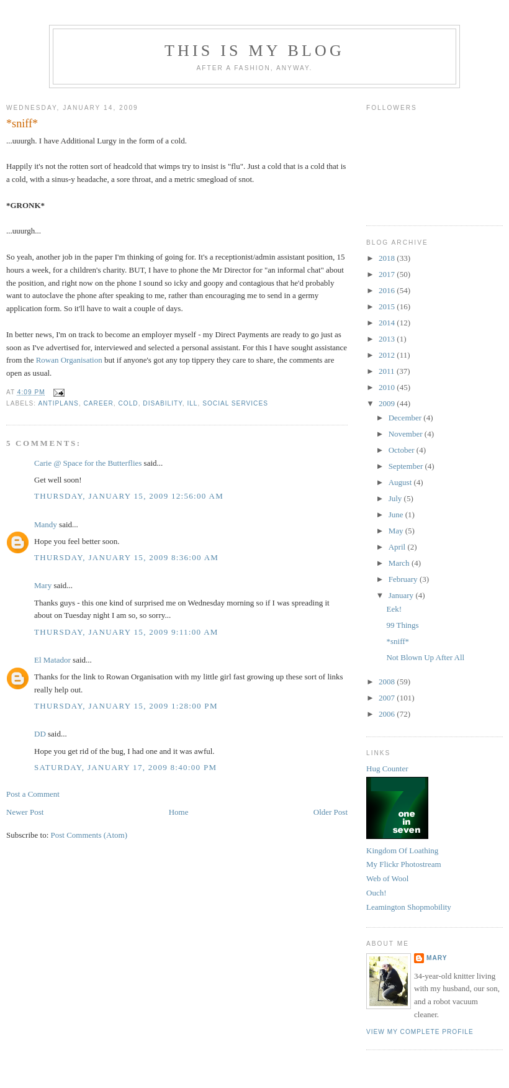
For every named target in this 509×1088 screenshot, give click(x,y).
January (402, 595)
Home (179, 812)
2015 (388, 306)
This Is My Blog (254, 51)
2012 (388, 355)
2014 (388, 322)
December (406, 417)
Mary (43, 585)
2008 (388, 681)
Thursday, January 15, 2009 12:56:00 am (128, 496)
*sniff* (22, 123)
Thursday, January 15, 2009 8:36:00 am (126, 557)
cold (128, 403)
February (404, 579)
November (407, 433)
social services (235, 403)
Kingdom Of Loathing (402, 850)
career (99, 403)
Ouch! (376, 892)
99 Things (402, 625)
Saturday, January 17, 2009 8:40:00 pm (125, 767)
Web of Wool (387, 878)
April (398, 546)
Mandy (45, 524)
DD (40, 733)
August (401, 482)
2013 (388, 338)
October (403, 450)
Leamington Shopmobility (408, 907)
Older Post (330, 812)
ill (192, 403)
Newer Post (24, 812)
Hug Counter (387, 768)
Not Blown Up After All (425, 657)
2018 (388, 258)
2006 (388, 714)
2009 (388, 403)
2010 (388, 387)
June (397, 514)
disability (162, 403)
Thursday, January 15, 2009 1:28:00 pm (126, 705)
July (396, 498)
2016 (388, 290)
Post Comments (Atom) (89, 835)
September (407, 466)
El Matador (52, 659)
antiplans (58, 403)
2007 (388, 697)
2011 (388, 371)
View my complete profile (420, 1031)
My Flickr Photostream (403, 864)
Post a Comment (33, 794)
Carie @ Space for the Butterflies (88, 463)
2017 (388, 274)
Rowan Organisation (69, 360)
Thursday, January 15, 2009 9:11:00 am (126, 632)
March (400, 563)
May (397, 530)
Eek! (394, 609)
